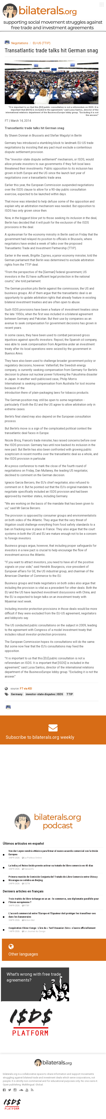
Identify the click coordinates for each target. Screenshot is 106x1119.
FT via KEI (26, 688)
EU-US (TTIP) (41, 43)
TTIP (69, 694)
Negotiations (19, 43)
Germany (17, 694)
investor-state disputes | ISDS (45, 694)
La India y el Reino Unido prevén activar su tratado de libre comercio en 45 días (51, 865)
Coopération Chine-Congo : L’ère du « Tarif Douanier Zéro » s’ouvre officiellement (52, 928)
